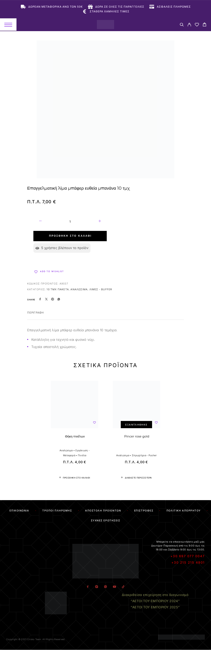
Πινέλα (82, 455)
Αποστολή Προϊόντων (103, 510)
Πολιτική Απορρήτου (183, 510)
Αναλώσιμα (79, 289)
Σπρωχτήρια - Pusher (144, 455)
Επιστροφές (144, 510)
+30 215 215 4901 (188, 562)
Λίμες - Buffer (100, 289)
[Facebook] (87, 587)
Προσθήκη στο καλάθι (70, 236)
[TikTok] (123, 587)
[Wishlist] (197, 25)
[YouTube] (114, 587)
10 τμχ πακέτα (58, 289)
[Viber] (105, 587)
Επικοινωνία (19, 510)
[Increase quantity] (100, 221)
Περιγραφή (35, 312)
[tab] (35, 315)
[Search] (181, 25)
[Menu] (8, 24)
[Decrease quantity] (40, 221)
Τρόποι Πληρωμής (57, 510)
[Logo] (105, 24)
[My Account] (189, 25)
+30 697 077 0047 (187, 556)
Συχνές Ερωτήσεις (105, 520)
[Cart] (204, 25)
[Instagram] (96, 587)
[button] (74, 477)
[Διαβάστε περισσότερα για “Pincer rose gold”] (136, 477)
